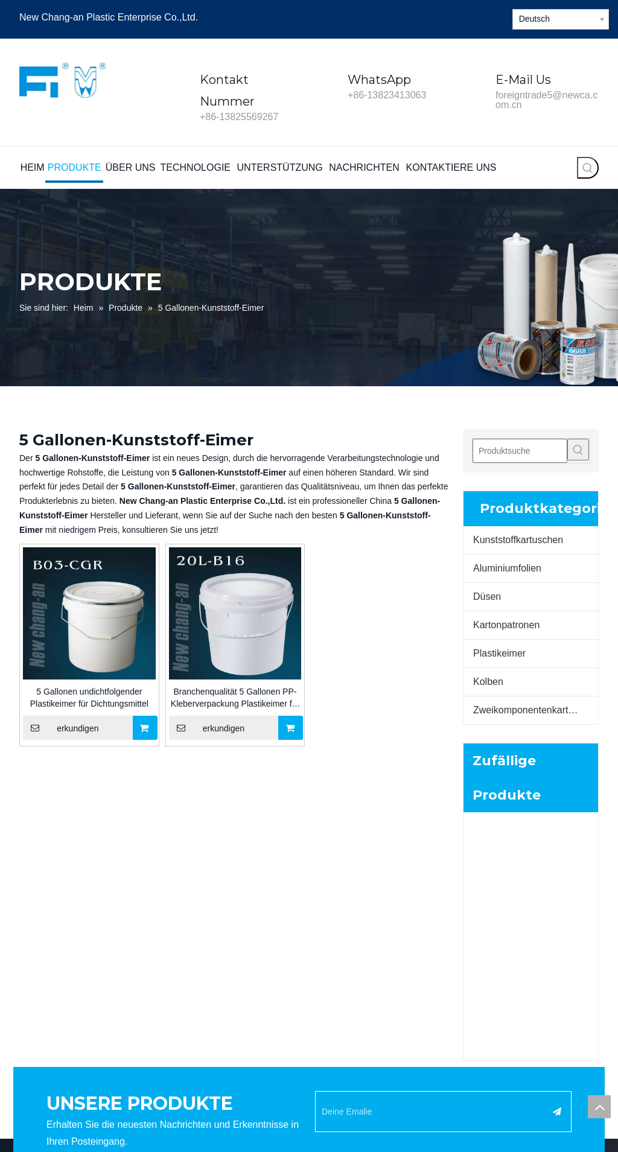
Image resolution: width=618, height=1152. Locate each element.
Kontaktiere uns (196, 1011)
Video (178, 977)
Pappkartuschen (345, 961)
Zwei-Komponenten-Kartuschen (374, 1028)
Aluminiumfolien (507, 568)
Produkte (184, 927)
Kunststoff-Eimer (346, 994)
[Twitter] (469, 16)
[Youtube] (489, 16)
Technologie (189, 961)
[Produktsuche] (520, 451)
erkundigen (60, 728)
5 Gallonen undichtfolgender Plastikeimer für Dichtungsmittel (89, 697)
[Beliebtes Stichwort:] (588, 168)
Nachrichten (189, 994)
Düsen (487, 596)
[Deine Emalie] (431, 809)
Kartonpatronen (506, 625)
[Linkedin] (448, 16)
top (599, 1106)
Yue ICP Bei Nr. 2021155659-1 (535, 1101)
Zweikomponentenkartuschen (535, 710)
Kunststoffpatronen (350, 977)
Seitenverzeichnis (430, 1101)
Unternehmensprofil (204, 944)
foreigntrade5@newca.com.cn (546, 100)
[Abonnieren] (557, 809)
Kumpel (329, 1011)
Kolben (488, 681)
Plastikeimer (499, 653)
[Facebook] (428, 16)
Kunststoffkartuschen (518, 540)
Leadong (374, 1101)
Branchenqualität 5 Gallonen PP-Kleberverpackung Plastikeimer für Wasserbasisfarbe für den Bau (235, 698)
